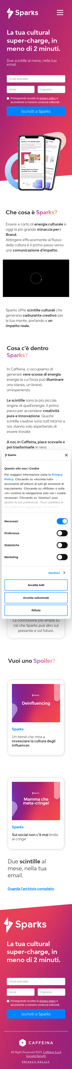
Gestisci (54, 572)
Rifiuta (36, 610)
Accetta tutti (36, 585)
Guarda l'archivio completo (31, 888)
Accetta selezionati (36, 597)
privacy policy (48, 98)
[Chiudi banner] (66, 455)
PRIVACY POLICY (36, 1062)
